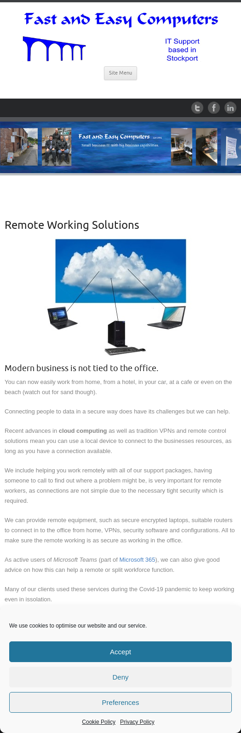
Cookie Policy (98, 722)
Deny (120, 677)
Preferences (120, 702)
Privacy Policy (137, 722)
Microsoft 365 (137, 559)
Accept (120, 652)
